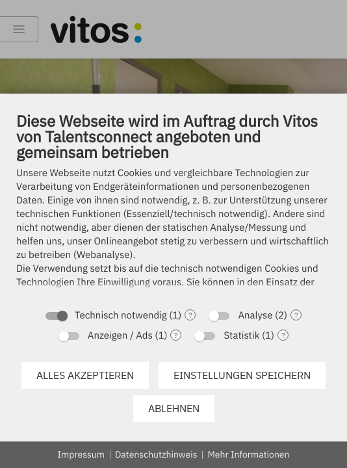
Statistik (241, 336)
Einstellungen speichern (242, 375)
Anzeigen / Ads (120, 336)
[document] (173, 206)
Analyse (255, 315)
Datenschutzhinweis (156, 454)
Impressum (81, 454)
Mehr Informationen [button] (248, 454)
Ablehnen (173, 408)
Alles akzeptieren (85, 375)
